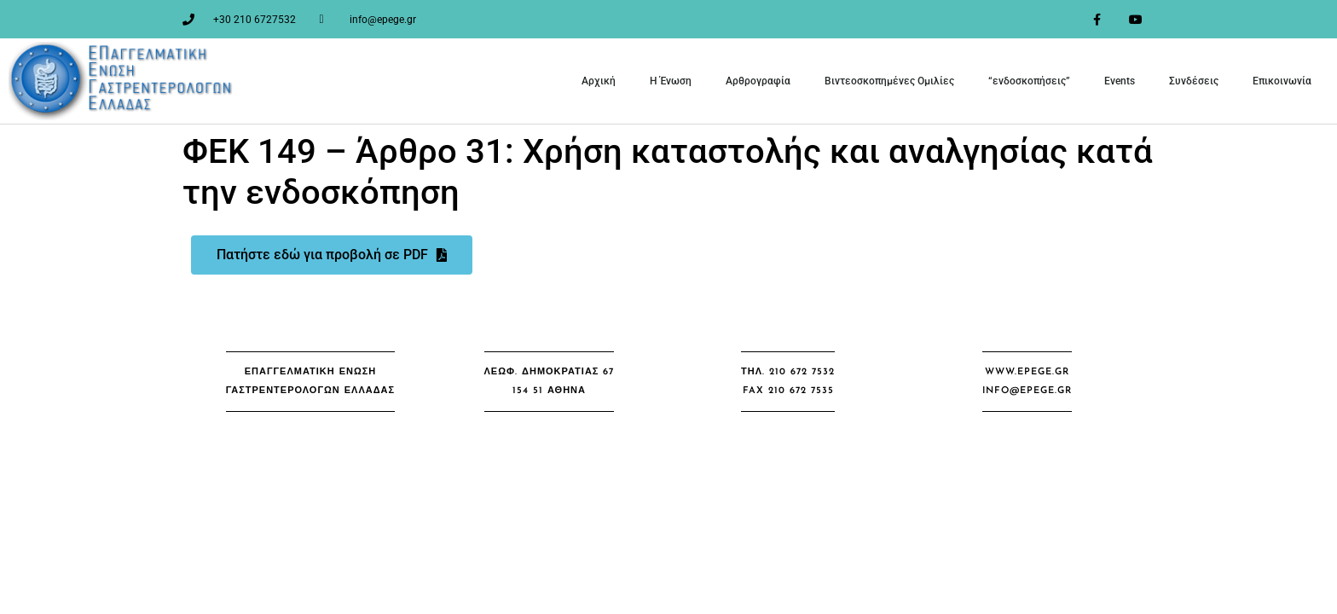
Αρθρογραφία (758, 81)
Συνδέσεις (1193, 81)
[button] (310, 381)
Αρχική (599, 81)
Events (1119, 81)
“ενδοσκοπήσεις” (1029, 81)
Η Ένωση (671, 81)
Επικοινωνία (1282, 81)
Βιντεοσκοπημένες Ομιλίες (889, 81)
